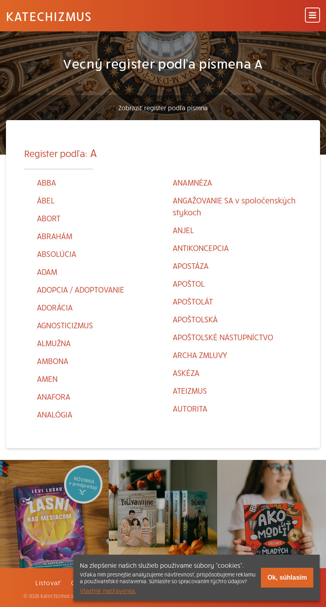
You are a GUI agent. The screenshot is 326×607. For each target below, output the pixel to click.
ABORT (48, 218)
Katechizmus (49, 16)
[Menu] (312, 16)
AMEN (47, 378)
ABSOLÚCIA (56, 254)
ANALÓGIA (54, 414)
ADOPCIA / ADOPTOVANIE (80, 289)
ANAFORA (53, 396)
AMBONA (52, 361)
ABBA (46, 182)
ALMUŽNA (54, 343)
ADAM (47, 271)
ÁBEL (45, 200)
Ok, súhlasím (287, 577)
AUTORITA (190, 408)
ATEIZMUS (190, 390)
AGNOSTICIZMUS (65, 325)
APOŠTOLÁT (193, 301)
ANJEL (183, 230)
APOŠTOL (188, 283)
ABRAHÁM (54, 236)
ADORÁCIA (55, 307)
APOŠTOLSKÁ (195, 319)
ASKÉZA (186, 372)
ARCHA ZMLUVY (200, 355)
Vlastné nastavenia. (108, 590)
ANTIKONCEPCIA (201, 248)
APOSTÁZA (190, 265)
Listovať (48, 582)
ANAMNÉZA (192, 182)
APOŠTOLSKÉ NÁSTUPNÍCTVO (223, 337)
